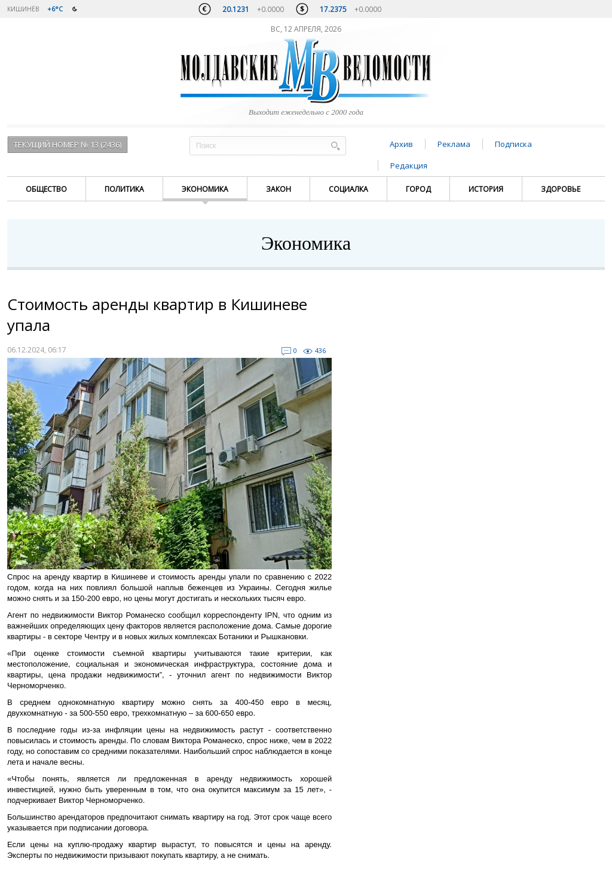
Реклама (453, 144)
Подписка (513, 144)
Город (418, 189)
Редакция (408, 165)
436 (320, 350)
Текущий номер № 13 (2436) (67, 144)
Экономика (205, 189)
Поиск (335, 145)
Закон (278, 189)
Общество (46, 189)
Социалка (348, 189)
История (486, 189)
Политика (124, 189)
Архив (401, 144)
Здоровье (560, 189)
